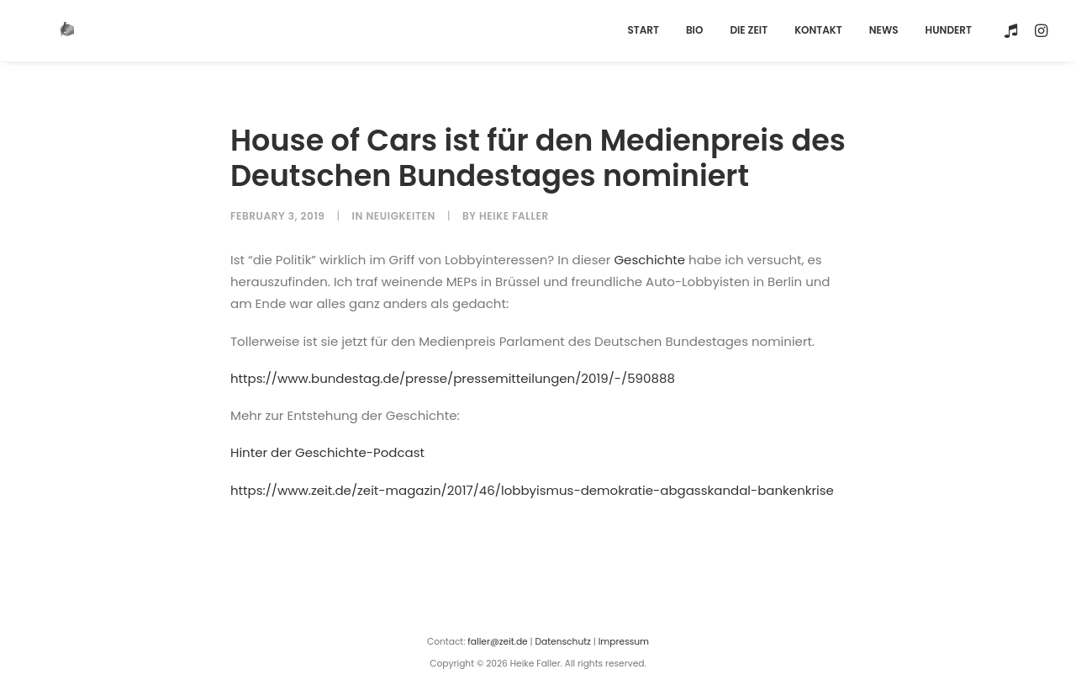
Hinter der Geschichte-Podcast (327, 445)
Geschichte (649, 251)
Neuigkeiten (400, 207)
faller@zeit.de (497, 634)
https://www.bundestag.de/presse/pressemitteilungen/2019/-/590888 (452, 370)
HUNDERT (949, 26)
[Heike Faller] (42, 26)
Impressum (624, 634)
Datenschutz (563, 634)
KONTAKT (818, 26)
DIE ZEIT (748, 26)
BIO (694, 26)
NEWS (884, 26)
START (642, 26)
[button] (1013, 26)
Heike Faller (514, 207)
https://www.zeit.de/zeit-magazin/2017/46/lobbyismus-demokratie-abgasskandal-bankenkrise (532, 482)
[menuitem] (642, 26)
